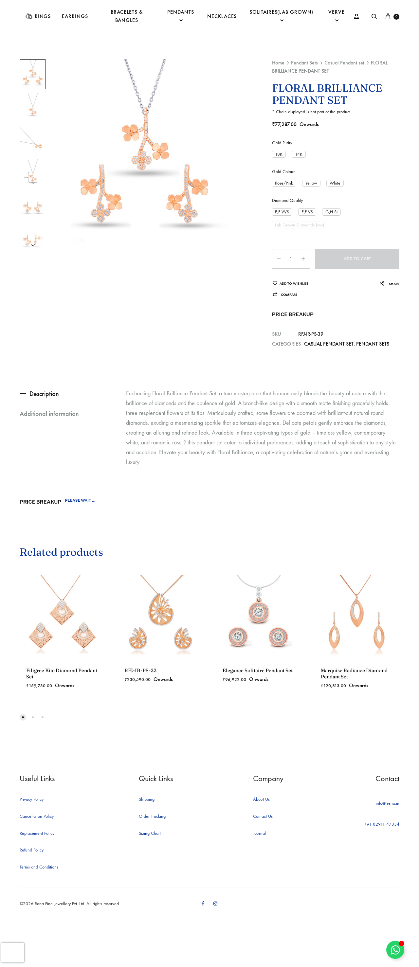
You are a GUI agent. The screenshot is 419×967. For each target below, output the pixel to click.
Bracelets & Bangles (127, 16)
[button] (278, 154)
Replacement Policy (37, 833)
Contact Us (263, 816)
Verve (336, 16)
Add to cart (357, 258)
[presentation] (12, 952)
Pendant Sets (304, 63)
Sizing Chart (150, 833)
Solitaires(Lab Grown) (281, 16)
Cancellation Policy (37, 816)
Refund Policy (32, 850)
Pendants (180, 16)
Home (278, 63)
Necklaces (222, 16)
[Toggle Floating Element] (395, 950)
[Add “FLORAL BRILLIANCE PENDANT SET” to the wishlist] (290, 283)
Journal (259, 833)
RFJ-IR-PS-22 (140, 670)
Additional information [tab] (49, 414)
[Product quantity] (291, 258)
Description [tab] (44, 394)
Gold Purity (282, 143)
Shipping (147, 799)
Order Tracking (152, 816)
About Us (261, 799)
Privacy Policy (32, 799)
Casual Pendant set (344, 63)
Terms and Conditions (39, 867)
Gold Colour (283, 171)
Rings (38, 16)
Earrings (75, 16)
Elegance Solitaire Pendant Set (258, 670)
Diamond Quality (287, 200)
